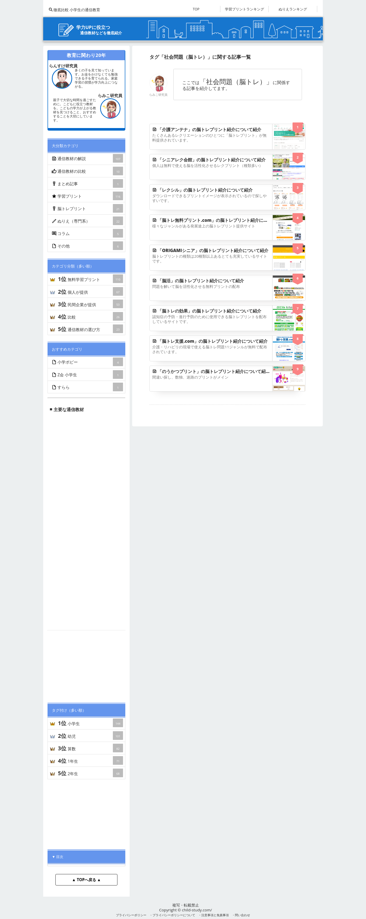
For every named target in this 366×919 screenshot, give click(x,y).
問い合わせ (242, 915)
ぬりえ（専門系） (88, 221)
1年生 (90, 760)
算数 (90, 748)
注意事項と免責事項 (215, 915)
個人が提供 (90, 291)
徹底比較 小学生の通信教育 (74, 9)
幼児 (90, 735)
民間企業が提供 (90, 304)
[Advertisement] (86, 664)
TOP (196, 9)
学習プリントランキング (244, 9)
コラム (88, 233)
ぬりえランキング (293, 9)
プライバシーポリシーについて (173, 915)
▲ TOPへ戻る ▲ (86, 879)
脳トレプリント (88, 208)
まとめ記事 (88, 183)
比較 (90, 316)
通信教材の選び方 (90, 329)
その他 (88, 246)
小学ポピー (88, 362)
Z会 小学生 (88, 374)
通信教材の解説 (88, 158)
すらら (88, 387)
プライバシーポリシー (131, 915)
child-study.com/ (197, 909)
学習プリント (88, 196)
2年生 (90, 773)
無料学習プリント (90, 279)
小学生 (90, 723)
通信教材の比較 (88, 171)
